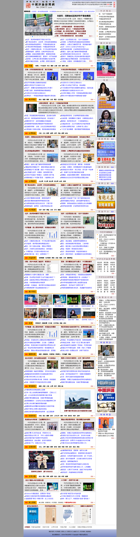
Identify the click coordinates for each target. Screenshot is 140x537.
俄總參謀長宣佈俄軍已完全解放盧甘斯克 (39, 374)
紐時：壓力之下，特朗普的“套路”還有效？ (75, 498)
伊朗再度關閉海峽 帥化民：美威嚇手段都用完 (76, 288)
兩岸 (88, 2)
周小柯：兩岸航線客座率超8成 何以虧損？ (40, 118)
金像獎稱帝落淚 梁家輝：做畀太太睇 (74, 450)
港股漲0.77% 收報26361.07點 (35, 443)
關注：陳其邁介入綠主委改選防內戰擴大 (75, 246)
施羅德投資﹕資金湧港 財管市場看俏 (38, 440)
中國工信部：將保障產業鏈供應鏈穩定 (38, 90)
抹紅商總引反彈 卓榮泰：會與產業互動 (38, 172)
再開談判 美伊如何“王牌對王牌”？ (73, 285)
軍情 (73, 4)
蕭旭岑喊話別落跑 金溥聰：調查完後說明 (40, 61)
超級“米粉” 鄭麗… (74, 319)
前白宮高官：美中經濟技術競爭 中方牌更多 (45, 11)
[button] (30, 36)
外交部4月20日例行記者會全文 (35, 93)
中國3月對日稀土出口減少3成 (35, 377)
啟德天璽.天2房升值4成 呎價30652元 (38, 433)
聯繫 (105, 4)
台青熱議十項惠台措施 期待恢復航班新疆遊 (40, 129)
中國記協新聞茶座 (105, 179)
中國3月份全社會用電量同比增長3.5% (73, 443)
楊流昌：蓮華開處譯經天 (69, 461)
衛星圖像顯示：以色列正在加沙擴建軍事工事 (40, 401)
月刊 (88, 4)
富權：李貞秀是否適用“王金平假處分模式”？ (40, 277)
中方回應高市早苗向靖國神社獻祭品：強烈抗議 (77, 88)
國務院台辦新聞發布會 (106, 170)
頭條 (76, 2)
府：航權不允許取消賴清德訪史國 (72, 172)
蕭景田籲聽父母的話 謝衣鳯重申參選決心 (75, 201)
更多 (112, 139)
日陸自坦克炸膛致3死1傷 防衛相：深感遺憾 (40, 379)
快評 (99, 2)
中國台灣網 (63, 527)
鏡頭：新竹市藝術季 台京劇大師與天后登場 (76, 458)
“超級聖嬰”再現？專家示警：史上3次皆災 (39, 498)
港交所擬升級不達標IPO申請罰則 (36, 438)
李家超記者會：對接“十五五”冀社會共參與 (75, 342)
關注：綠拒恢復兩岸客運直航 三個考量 (75, 243)
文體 (82, 4)
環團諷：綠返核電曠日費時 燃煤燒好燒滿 (40, 54)
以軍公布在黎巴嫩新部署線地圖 (36, 403)
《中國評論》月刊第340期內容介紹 (37, 251)
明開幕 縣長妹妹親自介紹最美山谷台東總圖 (76, 203)
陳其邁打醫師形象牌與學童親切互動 (37, 201)
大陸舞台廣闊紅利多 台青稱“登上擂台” (74, 126)
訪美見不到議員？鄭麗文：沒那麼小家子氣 (39, 175)
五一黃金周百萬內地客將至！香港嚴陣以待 (39, 348)
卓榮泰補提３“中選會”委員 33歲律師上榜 (39, 177)
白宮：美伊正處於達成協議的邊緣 (72, 377)
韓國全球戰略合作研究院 (85, 527)
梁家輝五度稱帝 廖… (88, 306)
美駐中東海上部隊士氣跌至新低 (36, 409)
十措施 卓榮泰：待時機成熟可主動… (74, 61)
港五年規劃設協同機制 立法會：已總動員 (39, 342)
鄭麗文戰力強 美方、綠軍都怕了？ (37, 254)
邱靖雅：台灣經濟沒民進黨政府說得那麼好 (75, 42)
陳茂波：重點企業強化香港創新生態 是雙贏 (40, 350)
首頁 (73, 2)
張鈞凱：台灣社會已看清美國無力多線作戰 (40, 59)
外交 (85, 2)
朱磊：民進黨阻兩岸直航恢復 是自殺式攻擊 (40, 115)
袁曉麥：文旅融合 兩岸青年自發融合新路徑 (40, 285)
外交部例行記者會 (105, 173)
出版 (90, 4)
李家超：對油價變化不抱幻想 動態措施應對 (76, 340)
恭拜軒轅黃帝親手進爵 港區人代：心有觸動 (76, 467)
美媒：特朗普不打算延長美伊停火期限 (38, 382)
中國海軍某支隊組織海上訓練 (35, 390)
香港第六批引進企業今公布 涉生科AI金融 (75, 435)
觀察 (105, 2)
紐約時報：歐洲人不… (88, 319)
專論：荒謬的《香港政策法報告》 (72, 249)
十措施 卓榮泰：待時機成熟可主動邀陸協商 (76, 167)
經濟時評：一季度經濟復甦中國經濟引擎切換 (40, 96)
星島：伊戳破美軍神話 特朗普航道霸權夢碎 (76, 275)
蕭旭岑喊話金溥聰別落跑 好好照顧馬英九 (77, 59)
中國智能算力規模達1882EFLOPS (72, 90)
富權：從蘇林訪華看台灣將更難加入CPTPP (39, 280)
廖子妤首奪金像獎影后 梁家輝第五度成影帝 (76, 453)
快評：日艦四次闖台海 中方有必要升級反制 (41, 49)
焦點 (79, 2)
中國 (82, 2)
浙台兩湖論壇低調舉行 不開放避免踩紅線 (40, 44)
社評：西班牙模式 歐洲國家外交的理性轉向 (76, 254)
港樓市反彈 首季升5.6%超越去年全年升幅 (75, 440)
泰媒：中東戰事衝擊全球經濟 (35, 282)
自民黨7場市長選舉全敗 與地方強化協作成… (76, 371)
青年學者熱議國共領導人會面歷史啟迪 (74, 282)
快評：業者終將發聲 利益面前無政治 (74, 251)
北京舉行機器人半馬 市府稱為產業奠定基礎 (76, 93)
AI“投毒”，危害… (74, 306)
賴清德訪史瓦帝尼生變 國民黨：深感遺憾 (75, 164)
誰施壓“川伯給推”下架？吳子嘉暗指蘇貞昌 (75, 198)
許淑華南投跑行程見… (31, 306)
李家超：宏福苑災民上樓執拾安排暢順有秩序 (41, 340)
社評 (96, 2)
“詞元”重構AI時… (59, 306)
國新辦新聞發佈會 (105, 175)
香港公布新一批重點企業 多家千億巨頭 (75, 350)
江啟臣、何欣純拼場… (30, 319)
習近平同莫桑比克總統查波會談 (35, 82)
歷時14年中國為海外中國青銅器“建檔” (74, 96)
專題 (96, 4)
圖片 (76, 4)
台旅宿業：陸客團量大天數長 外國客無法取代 (77, 118)
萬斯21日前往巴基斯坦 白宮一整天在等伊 (84, 11)
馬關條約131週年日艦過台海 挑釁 (37, 275)
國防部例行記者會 (105, 177)
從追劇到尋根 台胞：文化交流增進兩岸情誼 (40, 126)
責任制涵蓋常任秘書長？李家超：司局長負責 (76, 345)
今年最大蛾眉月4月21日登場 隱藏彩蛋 (74, 496)
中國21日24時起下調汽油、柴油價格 (73, 85)
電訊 (93, 4)
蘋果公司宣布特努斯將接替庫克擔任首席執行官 (77, 438)
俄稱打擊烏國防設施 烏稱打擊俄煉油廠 (75, 382)
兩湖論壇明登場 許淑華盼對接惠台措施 (75, 115)
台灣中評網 (54, 527)
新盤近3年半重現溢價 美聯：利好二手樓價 (76, 348)
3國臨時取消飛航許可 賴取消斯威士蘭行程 (40, 167)
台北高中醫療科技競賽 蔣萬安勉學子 (38, 198)
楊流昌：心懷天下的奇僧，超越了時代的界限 (76, 469)
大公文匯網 (72, 527)
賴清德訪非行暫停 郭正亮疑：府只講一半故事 (77, 169)
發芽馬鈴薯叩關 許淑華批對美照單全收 (75, 49)
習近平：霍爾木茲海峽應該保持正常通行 (38, 88)
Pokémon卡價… (45, 306)
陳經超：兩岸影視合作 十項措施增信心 (75, 121)
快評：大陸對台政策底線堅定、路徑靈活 (38, 249)
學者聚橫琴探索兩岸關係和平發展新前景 (39, 124)
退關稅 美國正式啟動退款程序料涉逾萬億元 (76, 379)
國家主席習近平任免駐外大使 (35, 85)
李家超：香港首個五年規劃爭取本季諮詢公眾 (40, 345)
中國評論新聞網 (35, 527)
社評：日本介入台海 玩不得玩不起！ (73, 47)
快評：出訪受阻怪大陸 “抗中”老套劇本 (74, 39)
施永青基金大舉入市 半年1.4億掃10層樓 (39, 435)
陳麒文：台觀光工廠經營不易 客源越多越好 (76, 44)
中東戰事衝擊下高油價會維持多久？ (37, 288)
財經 (79, 4)
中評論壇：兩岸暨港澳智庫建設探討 (37, 243)
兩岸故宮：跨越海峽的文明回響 (72, 472)
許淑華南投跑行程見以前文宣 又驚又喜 (75, 54)
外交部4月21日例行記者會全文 (71, 82)
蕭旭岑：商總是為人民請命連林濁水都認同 (75, 56)
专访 (99, 4)
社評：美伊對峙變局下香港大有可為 (38, 39)
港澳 (108, 2)
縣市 (93, 2)
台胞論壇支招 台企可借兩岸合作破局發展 (75, 124)
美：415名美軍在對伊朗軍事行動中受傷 (38, 395)
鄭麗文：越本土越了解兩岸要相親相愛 (74, 51)
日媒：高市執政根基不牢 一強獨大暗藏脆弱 (76, 374)
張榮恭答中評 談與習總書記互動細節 (38, 121)
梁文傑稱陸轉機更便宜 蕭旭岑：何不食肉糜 (41, 56)
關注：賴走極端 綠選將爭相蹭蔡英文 (74, 241)
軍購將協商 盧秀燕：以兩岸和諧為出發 (40, 51)
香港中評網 (46, 527)
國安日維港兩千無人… (59, 319)
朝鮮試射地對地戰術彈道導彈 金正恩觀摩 (39, 411)
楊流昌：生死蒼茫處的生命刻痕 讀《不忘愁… (77, 456)
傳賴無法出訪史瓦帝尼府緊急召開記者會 (75, 177)
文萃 (85, 4)
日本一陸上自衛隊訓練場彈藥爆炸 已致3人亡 (41, 392)
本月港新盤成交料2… (45, 319)
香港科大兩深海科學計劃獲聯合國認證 (38, 496)
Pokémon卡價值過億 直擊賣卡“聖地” (38, 493)
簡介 (102, 4)
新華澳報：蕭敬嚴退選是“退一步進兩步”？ (75, 277)
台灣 (90, 2)
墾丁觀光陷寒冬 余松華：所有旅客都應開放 (41, 42)
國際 (111, 2)
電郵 (111, 4)
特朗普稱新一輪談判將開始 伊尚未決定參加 (40, 371)
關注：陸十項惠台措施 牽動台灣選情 (38, 246)
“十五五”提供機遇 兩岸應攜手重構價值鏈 (75, 129)
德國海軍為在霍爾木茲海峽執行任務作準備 (39, 406)
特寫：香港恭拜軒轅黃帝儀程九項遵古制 (75, 464)
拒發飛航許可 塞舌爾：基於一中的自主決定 (39, 169)
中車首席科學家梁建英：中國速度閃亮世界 (40, 47)
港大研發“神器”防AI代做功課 (71, 493)
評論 (102, 2)
